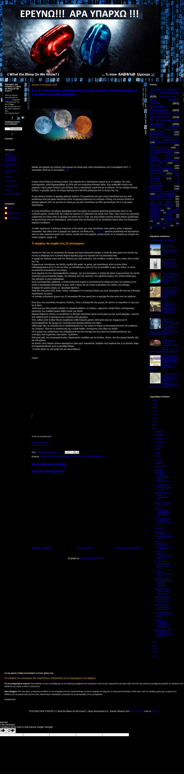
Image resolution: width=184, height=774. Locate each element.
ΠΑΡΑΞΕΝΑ (155, 189)
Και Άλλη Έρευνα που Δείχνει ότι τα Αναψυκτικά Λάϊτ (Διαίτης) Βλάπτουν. (170, 262)
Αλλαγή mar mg (14, 213)
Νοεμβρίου (159, 435)
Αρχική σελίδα (84, 548)
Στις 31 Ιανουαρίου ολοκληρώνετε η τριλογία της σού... (162, 607)
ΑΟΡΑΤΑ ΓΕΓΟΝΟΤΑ (13, 194)
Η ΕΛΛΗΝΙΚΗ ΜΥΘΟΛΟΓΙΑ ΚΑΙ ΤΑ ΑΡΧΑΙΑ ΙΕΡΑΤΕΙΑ (164, 150)
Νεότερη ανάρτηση (42, 548)
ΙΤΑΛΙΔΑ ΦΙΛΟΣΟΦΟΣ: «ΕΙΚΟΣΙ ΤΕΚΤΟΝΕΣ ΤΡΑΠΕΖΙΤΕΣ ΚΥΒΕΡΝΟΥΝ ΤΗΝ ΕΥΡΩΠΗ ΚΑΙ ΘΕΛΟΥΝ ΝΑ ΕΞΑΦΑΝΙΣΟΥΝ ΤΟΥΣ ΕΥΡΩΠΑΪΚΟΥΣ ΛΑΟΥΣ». (164, 326)
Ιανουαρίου (159, 470)
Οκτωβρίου (159, 439)
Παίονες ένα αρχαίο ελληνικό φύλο (162, 504)
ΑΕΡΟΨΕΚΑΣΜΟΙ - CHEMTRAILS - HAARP (164, 195)
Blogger (155, 711)
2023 (155, 411)
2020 (155, 422)
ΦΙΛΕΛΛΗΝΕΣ (168, 223)
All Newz (8, 190)
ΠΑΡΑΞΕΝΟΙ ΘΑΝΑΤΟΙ (161, 217)
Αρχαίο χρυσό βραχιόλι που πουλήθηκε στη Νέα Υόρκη (163, 535)
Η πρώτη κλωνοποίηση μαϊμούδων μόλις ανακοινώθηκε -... (162, 511)
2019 (155, 425)
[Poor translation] (11, 730)
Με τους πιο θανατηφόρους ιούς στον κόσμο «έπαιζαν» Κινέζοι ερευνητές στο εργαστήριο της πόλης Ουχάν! (164, 308)
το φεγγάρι (100, 231)
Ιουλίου (158, 449)
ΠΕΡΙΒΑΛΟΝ (156, 170)
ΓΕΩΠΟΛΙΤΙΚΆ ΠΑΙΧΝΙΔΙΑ (164, 127)
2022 (155, 415)
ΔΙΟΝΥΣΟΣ (159, 528)
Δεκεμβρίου (160, 432)
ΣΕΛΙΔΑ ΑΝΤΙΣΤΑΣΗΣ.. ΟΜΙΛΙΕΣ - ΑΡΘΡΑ (164, 156)
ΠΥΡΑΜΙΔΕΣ (155, 219)
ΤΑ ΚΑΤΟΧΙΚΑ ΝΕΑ (164, 164)
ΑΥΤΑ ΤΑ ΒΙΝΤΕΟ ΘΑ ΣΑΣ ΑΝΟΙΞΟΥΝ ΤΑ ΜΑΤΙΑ (163, 615)
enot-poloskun (136, 711)
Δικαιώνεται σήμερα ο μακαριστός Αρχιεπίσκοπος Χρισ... (162, 496)
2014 (155, 653)
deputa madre (13, 218)
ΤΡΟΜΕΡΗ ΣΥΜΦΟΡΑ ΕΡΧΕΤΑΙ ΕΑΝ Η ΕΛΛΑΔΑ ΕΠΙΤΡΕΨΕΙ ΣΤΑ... (163, 477)
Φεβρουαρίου (160, 466)
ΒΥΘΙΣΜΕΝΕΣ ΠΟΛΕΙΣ (159, 226)
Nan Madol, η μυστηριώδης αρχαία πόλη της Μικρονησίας (162, 623)
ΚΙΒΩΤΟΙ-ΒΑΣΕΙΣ (172, 219)
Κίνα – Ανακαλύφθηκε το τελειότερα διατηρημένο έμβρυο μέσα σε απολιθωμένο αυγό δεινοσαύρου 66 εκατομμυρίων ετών (164, 345)
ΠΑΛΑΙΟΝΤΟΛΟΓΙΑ (159, 147)
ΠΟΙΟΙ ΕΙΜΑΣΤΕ (157, 228)
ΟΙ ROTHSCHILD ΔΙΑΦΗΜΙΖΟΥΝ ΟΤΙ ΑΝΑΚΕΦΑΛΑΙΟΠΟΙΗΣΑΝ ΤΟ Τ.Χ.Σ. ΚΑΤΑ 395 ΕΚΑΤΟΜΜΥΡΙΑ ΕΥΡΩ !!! (164, 362)
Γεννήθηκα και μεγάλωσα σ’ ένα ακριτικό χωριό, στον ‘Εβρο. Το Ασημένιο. (170, 248)
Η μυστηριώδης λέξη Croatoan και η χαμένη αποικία (162, 599)
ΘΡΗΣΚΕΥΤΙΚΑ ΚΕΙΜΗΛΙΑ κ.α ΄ (162, 204)
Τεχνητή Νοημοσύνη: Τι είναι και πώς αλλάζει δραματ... (162, 591)
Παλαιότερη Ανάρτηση (128, 548)
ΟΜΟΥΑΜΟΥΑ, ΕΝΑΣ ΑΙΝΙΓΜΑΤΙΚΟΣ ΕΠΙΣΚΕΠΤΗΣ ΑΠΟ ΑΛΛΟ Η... (163, 633)
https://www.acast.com (39, 445)
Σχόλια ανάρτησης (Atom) (92, 558)
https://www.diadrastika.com (41, 442)
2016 (155, 646)
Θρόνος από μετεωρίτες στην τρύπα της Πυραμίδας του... (162, 545)
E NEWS (8, 177)
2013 (155, 656)
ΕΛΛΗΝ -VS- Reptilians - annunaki (164, 214)
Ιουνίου (158, 452)
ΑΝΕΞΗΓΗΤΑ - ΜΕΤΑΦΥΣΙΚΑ (164, 191)
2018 (155, 429)
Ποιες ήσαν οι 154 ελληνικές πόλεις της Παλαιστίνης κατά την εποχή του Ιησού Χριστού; (170, 292)
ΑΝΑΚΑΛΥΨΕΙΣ (157, 134)
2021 (155, 418)
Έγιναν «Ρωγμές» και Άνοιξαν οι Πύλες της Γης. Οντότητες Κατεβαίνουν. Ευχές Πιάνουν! (170, 278)
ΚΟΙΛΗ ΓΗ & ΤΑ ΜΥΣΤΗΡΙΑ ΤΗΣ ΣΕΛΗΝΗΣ (60, 456)
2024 (155, 408)
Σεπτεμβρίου (160, 442)
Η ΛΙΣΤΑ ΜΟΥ (10, 181)
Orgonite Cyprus (11, 186)
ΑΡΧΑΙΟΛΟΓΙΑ (156, 208)
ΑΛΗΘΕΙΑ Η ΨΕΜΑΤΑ (161, 206)
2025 (155, 404)
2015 (155, 649)
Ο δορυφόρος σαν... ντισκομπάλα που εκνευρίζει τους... (162, 487)
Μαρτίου (158, 463)
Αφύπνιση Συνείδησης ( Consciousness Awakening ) (11, 157)
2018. (67, 170)
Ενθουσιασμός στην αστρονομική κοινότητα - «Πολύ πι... (162, 521)
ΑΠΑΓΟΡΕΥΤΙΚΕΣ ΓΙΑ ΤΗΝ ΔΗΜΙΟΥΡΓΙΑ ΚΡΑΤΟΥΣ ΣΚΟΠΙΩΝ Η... (163, 582)
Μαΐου (157, 456)
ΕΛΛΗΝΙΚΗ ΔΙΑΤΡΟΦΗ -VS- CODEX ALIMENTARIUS (164, 138)
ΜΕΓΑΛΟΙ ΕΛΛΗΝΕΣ (161, 199)
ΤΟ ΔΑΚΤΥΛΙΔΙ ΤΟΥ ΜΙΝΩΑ (162, 240)
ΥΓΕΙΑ (177, 225)
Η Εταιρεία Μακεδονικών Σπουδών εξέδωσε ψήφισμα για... (162, 555)
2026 (155, 401)
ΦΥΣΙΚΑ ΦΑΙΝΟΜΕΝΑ (92, 456)
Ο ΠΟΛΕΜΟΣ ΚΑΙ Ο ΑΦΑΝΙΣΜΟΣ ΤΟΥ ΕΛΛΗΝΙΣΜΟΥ (164, 182)
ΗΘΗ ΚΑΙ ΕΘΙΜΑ (161, 202)
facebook (8, 100)
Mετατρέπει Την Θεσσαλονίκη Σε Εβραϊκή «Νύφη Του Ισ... (161, 565)
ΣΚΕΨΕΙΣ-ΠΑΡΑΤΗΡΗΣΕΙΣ (164, 171)
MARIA (10, 208)
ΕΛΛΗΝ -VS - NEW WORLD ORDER (164, 100)
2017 (155, 642)
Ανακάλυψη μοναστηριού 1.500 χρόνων (163, 574)
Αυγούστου (159, 446)
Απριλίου (158, 459)
